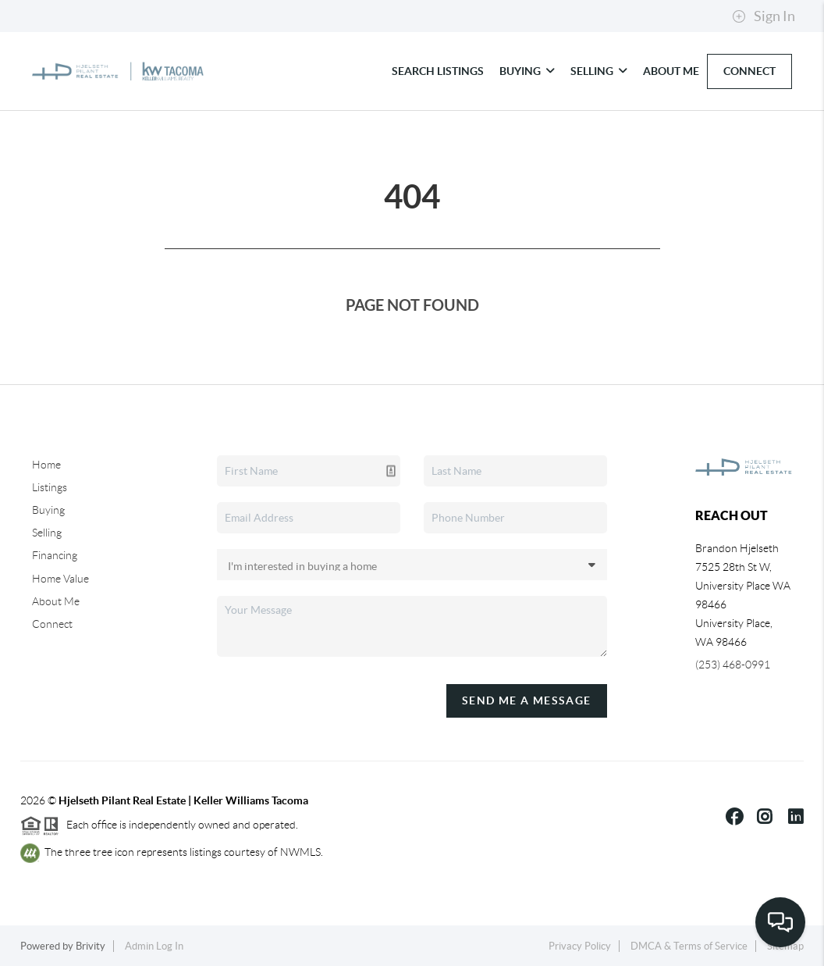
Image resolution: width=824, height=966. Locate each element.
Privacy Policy (580, 946)
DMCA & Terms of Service (689, 946)
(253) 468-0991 (732, 664)
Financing (54, 555)
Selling (598, 71)
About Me (671, 71)
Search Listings (438, 71)
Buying (527, 71)
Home (46, 464)
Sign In (763, 16)
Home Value (60, 578)
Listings (49, 487)
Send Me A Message (526, 700)
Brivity (90, 946)
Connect (749, 71)
